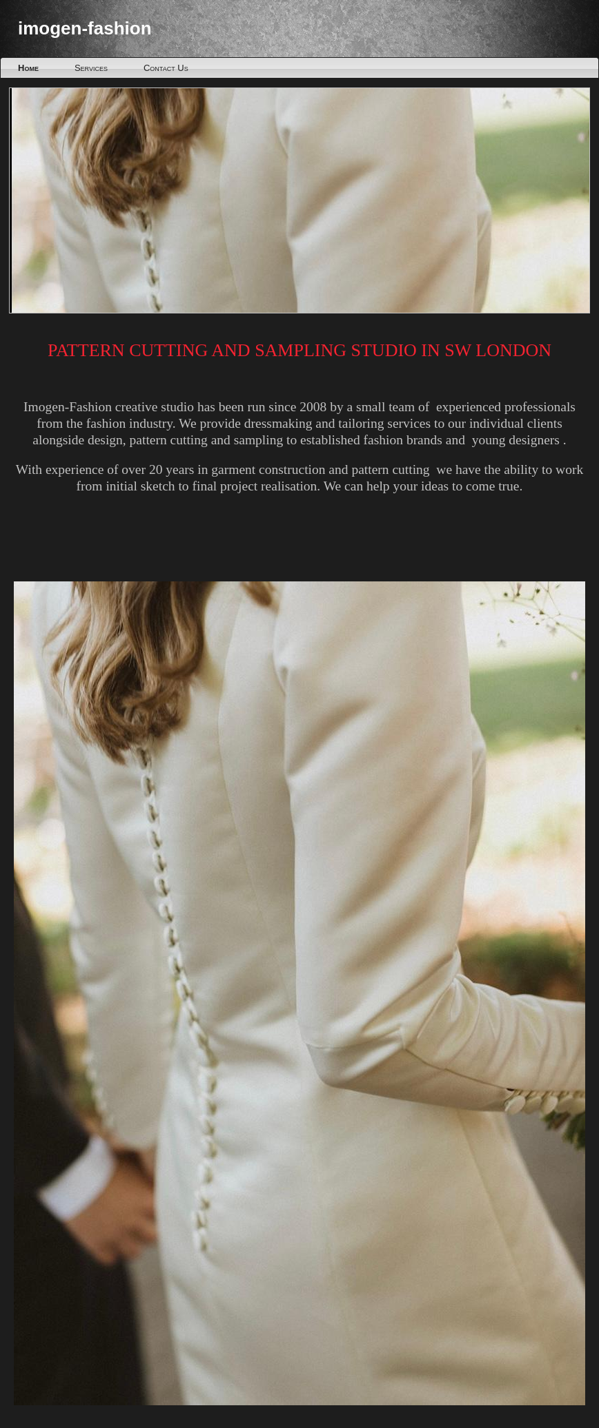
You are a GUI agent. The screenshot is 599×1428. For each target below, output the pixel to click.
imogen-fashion (85, 28)
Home (28, 68)
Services (91, 68)
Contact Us (166, 68)
